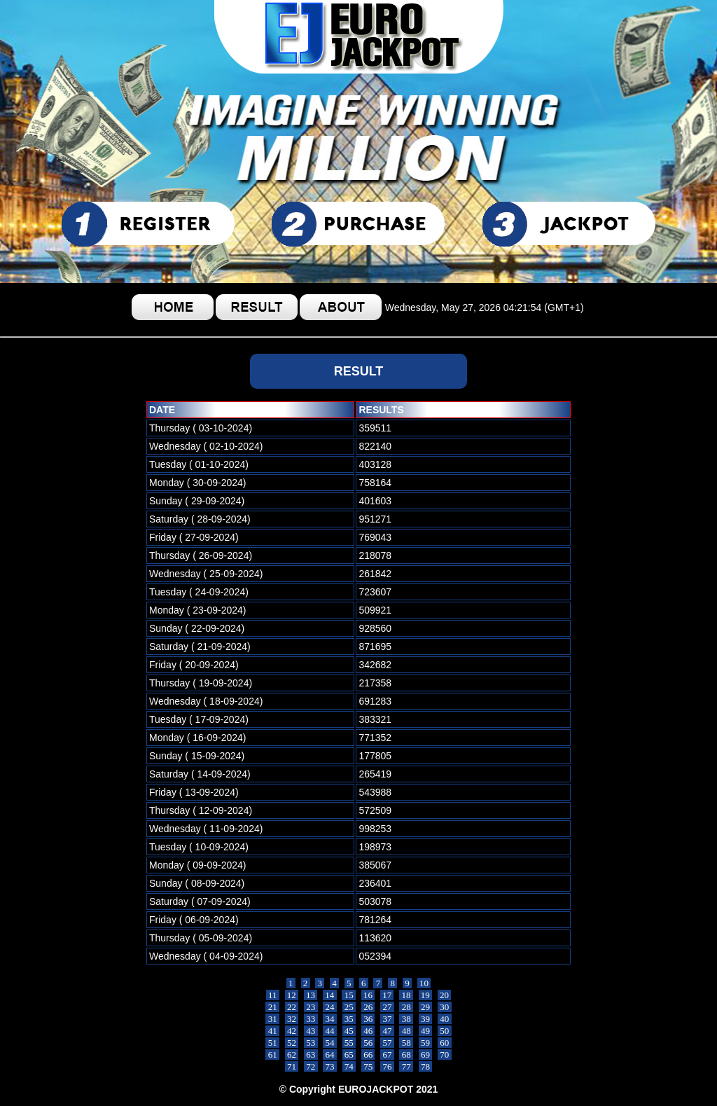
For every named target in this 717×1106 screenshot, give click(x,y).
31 (272, 1019)
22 (292, 1007)
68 (406, 1054)
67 (387, 1054)
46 (368, 1030)
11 (272, 995)
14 (330, 995)
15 (349, 995)
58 (406, 1042)
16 (368, 995)
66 (368, 1054)
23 (311, 1007)
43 (311, 1030)
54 (330, 1042)
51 (272, 1042)
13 (311, 995)
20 (445, 995)
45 (349, 1030)
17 (387, 995)
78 (426, 1066)
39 (426, 1019)
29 (426, 1007)
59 (426, 1042)
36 (368, 1019)
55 (349, 1042)
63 (311, 1054)
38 (406, 1019)
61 (272, 1054)
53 (311, 1042)
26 (368, 1007)
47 (387, 1030)
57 (387, 1042)
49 (426, 1030)
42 (292, 1030)
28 (406, 1007)
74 (349, 1066)
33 (311, 1019)
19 (426, 995)
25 (349, 1007)
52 (292, 1042)
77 (406, 1066)
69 (426, 1054)
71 (292, 1066)
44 (330, 1030)
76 (387, 1066)
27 (387, 1007)
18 (406, 995)
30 (445, 1007)
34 (330, 1019)
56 (368, 1042)
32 (292, 1019)
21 (272, 1007)
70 (445, 1054)
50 (445, 1030)
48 (406, 1030)
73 (330, 1066)
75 (368, 1066)
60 (445, 1042)
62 (292, 1054)
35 (349, 1019)
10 (424, 983)
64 (330, 1054)
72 (311, 1066)
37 (387, 1019)
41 (272, 1030)
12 (292, 995)
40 (445, 1019)
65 (349, 1054)
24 (330, 1007)
